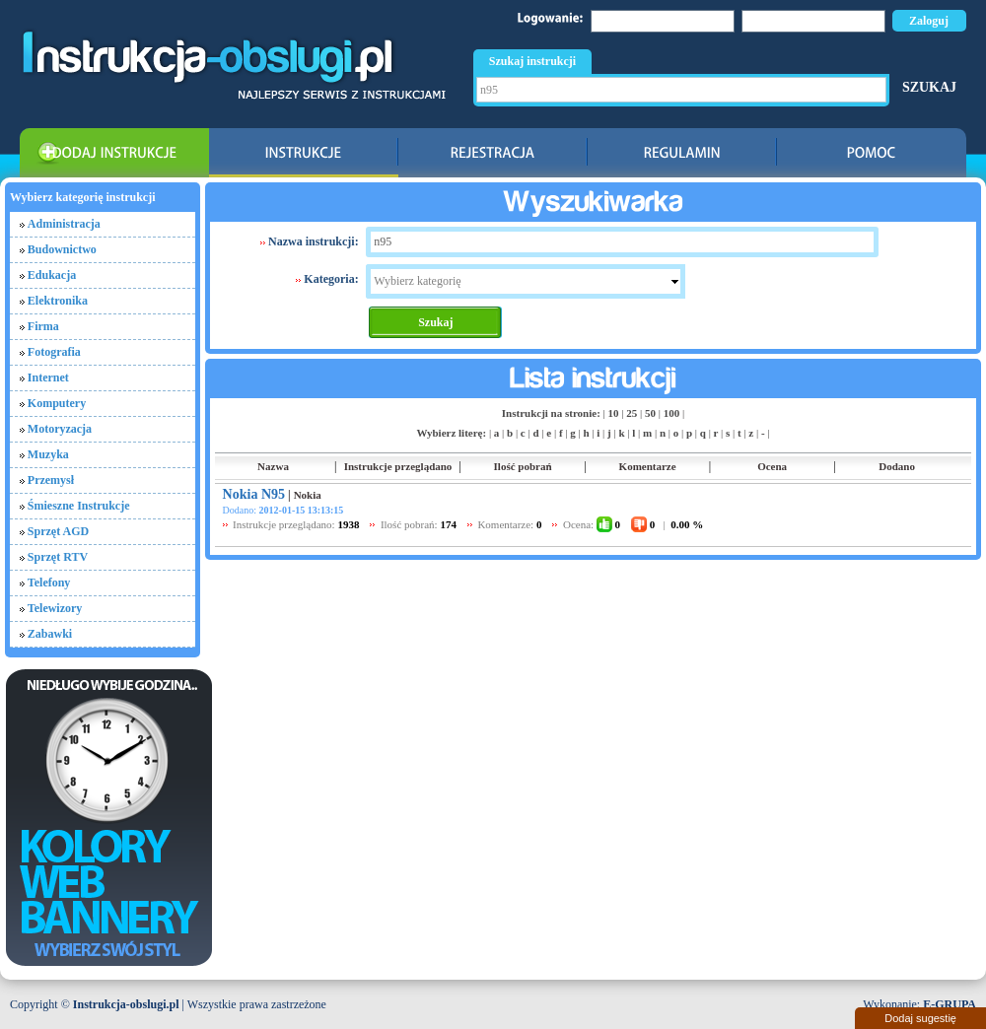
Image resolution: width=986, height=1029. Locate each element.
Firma (43, 326)
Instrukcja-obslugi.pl (126, 1004)
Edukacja (52, 275)
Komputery (57, 403)
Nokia (307, 495)
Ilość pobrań (523, 466)
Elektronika (58, 301)
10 (613, 413)
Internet (48, 377)
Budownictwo (62, 249)
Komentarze (647, 466)
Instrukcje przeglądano (398, 466)
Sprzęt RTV (58, 557)
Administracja (64, 224)
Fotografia (54, 352)
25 (631, 413)
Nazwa (273, 466)
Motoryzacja (60, 429)
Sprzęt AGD (58, 531)
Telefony (49, 582)
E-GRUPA (949, 1004)
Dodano (897, 466)
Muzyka (48, 454)
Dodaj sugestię (920, 1018)
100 (672, 413)
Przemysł (51, 480)
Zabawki (50, 634)
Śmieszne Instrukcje (79, 506)
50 (650, 413)
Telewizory (55, 608)
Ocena (772, 466)
